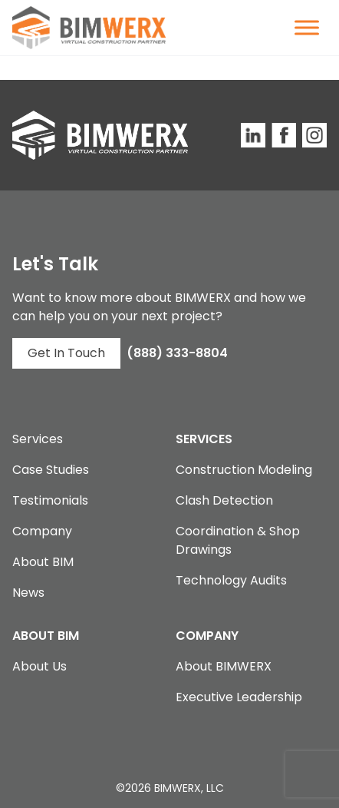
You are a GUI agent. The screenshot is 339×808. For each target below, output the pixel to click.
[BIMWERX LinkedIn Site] (253, 135)
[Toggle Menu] (307, 27)
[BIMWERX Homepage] (89, 27)
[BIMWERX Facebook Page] (284, 135)
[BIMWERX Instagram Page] (314, 135)
